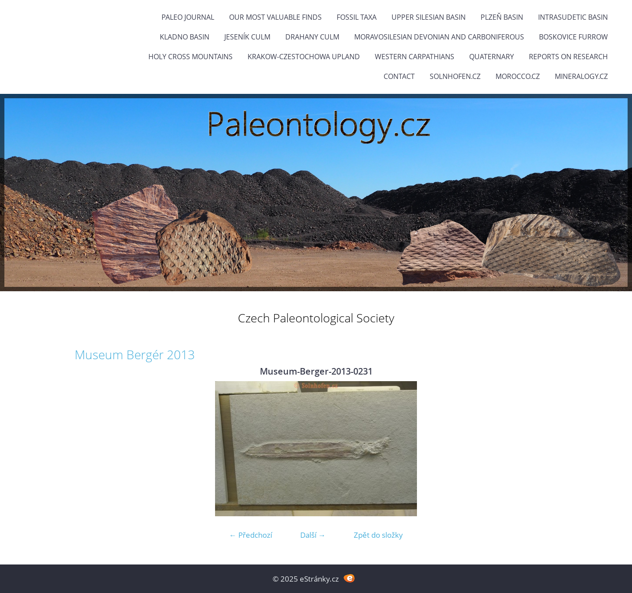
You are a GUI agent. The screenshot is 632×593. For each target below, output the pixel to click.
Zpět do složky (378, 535)
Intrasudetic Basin (573, 17)
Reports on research (568, 56)
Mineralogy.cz (581, 76)
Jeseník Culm (247, 37)
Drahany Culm (312, 37)
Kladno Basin (184, 37)
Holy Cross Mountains (190, 56)
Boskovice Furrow (573, 37)
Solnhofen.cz (455, 76)
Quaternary (491, 56)
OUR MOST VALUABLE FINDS (275, 17)
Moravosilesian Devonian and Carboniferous (439, 37)
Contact (399, 76)
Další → (313, 535)
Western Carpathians (414, 56)
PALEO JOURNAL (188, 17)
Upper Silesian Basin (428, 17)
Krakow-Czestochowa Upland (304, 56)
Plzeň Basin (502, 17)
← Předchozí (250, 535)
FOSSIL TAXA (357, 17)
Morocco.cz (518, 76)
